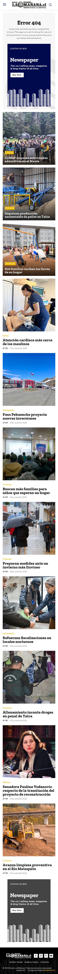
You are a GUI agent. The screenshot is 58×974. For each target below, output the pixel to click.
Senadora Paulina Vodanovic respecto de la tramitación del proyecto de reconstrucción (28, 790)
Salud (5, 336)
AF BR (5, 348)
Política (6, 782)
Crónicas (9, 152)
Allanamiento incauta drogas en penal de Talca (28, 714)
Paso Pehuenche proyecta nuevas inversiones (25, 416)
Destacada (10, 263)
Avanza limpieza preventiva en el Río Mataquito (27, 867)
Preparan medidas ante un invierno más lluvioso (25, 565)
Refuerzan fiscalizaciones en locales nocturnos (27, 640)
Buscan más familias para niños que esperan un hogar (26, 491)
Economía (10, 208)
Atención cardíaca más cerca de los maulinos (27, 342)
